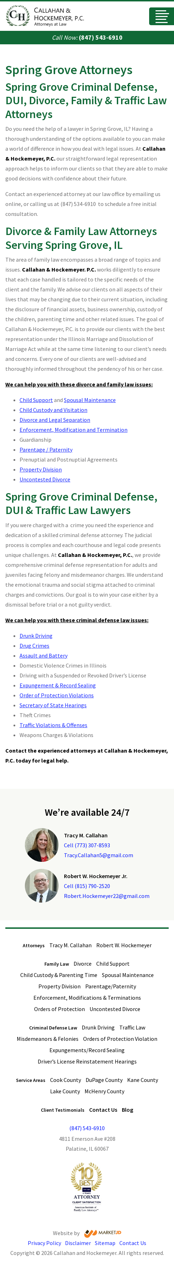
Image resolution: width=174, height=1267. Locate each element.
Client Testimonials (63, 1110)
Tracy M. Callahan (70, 945)
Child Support (36, 399)
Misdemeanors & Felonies (47, 1038)
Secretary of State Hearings (53, 705)
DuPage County (104, 1079)
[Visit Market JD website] (102, 1234)
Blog (127, 1109)
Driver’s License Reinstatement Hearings (87, 1061)
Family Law (56, 964)
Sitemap (105, 1242)
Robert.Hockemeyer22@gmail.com (106, 895)
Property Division (41, 469)
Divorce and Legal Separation (55, 419)
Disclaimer (78, 1242)
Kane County (142, 1079)
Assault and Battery (43, 655)
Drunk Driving (36, 635)
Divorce (83, 963)
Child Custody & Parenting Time (58, 974)
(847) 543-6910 (101, 37)
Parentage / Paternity (46, 449)
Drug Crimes (34, 645)
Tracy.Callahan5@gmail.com (98, 855)
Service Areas (30, 1080)
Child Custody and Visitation (53, 409)
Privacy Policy (44, 1242)
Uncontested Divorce (45, 479)
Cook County (65, 1079)
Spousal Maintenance (90, 399)
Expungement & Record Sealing (58, 685)
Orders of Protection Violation (120, 1038)
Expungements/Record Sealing (87, 1050)
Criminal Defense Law (53, 1028)
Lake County (65, 1091)
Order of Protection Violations (57, 695)
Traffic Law (132, 1027)
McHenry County (104, 1091)
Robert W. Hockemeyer (124, 945)
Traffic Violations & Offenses (53, 725)
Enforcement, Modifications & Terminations (87, 997)
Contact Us (103, 1109)
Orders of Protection (59, 1008)
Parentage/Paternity (110, 986)
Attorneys (34, 945)
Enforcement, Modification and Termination (73, 429)
